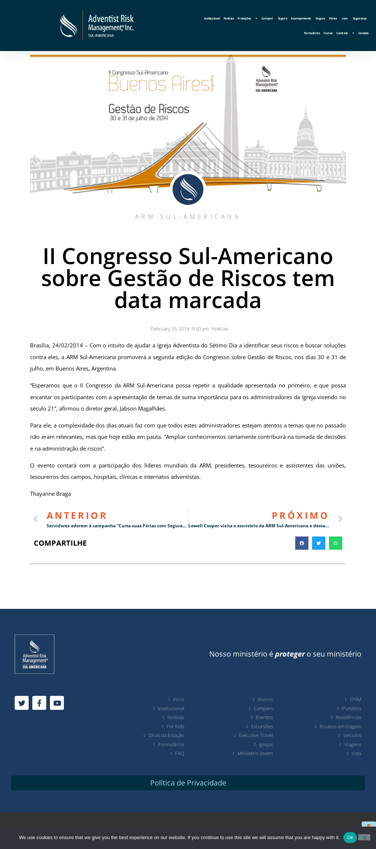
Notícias (229, 18)
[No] (364, 837)
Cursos (328, 33)
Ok (350, 837)
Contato (363, 33)
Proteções (247, 18)
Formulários (312, 33)
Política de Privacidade (188, 783)
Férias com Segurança (348, 18)
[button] (301, 543)
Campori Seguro (274, 18)
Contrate (345, 33)
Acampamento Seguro (308, 18)
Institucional (212, 18)
